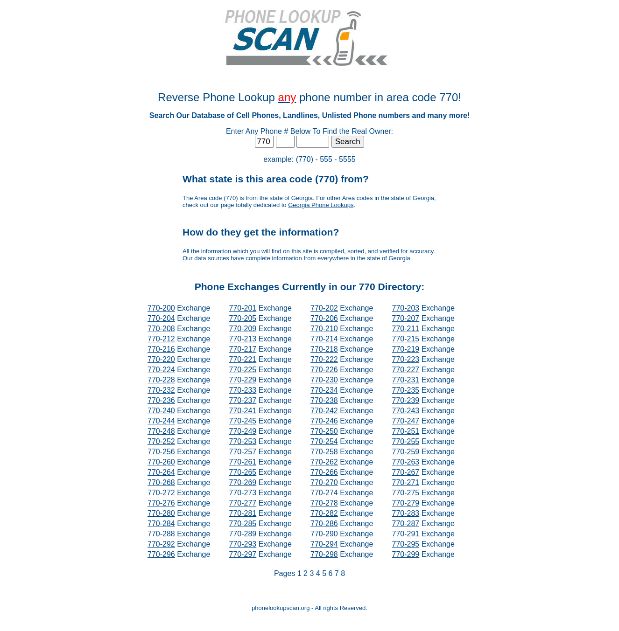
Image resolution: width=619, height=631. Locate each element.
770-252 (161, 441)
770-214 (324, 339)
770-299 (406, 554)
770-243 (406, 411)
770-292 (161, 544)
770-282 (324, 513)
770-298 (324, 554)
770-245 (243, 421)
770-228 (161, 380)
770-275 (406, 493)
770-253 (243, 441)
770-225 (243, 370)
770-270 (324, 482)
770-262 (324, 462)
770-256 (161, 452)
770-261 (243, 462)
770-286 (324, 523)
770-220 (161, 359)
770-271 (406, 482)
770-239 (406, 400)
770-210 (324, 329)
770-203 (406, 308)
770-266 (324, 472)
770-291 (406, 534)
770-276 (161, 503)
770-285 (243, 523)
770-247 (406, 421)
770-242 (324, 411)
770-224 (161, 370)
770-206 (324, 318)
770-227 (406, 370)
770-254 (324, 441)
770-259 (406, 452)
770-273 (243, 493)
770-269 (243, 482)
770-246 (324, 421)
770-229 (243, 380)
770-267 (406, 472)
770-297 (243, 554)
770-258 (324, 452)
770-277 (243, 503)
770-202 (324, 308)
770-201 (243, 308)
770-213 (243, 339)
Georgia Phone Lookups (320, 204)
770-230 (324, 380)
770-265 (243, 472)
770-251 (406, 431)
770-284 (161, 523)
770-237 (243, 400)
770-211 (406, 329)
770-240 (161, 411)
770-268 (161, 482)
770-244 (161, 421)
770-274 (324, 493)
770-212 (161, 339)
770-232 (161, 390)
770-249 (243, 431)
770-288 (161, 534)
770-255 (406, 441)
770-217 (243, 349)
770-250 (324, 431)
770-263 (406, 462)
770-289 (243, 534)
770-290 (324, 534)
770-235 (406, 390)
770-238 (324, 400)
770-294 (324, 544)
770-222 (324, 359)
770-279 (406, 503)
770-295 (406, 544)
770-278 (324, 503)
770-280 (161, 513)
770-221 (243, 359)
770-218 (324, 349)
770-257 (243, 452)
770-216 (161, 349)
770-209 (243, 329)
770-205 (243, 318)
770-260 (161, 462)
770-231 (406, 380)
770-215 (406, 339)
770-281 (243, 513)
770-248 (161, 431)
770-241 (243, 411)
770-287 (406, 523)
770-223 (406, 359)
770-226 (324, 370)
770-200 (161, 308)
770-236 (161, 400)
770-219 (406, 349)
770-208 (161, 329)
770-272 (161, 493)
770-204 (161, 318)
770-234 (324, 390)
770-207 (406, 318)
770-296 (161, 554)
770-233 (243, 390)
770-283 (406, 513)
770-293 (243, 544)
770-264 (161, 472)
